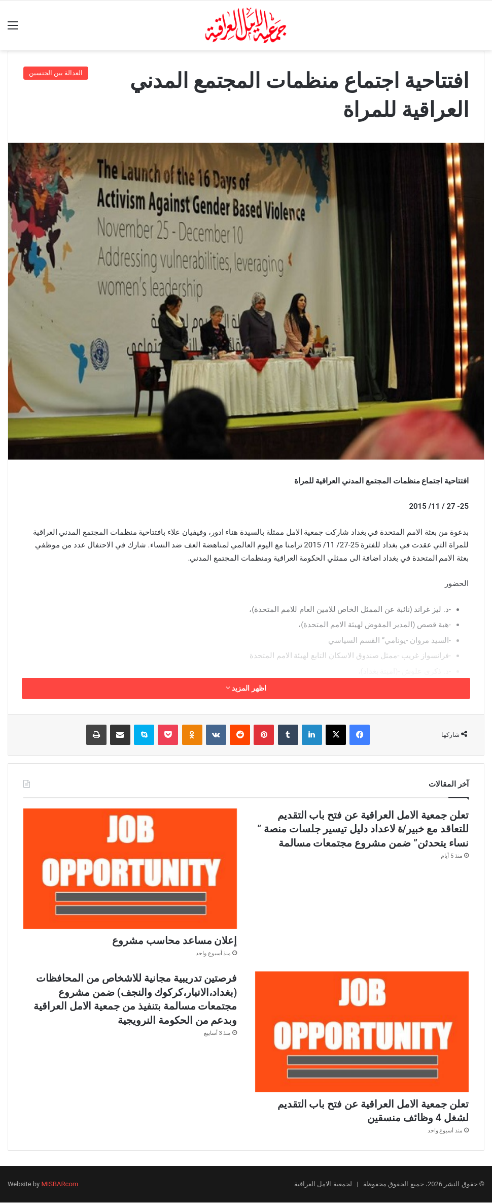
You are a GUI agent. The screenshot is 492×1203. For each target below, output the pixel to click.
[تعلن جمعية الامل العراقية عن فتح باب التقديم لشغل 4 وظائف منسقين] (362, 1031)
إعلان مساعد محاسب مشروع (174, 941)
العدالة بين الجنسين (56, 73)
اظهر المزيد (246, 688)
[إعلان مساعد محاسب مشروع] (130, 868)
